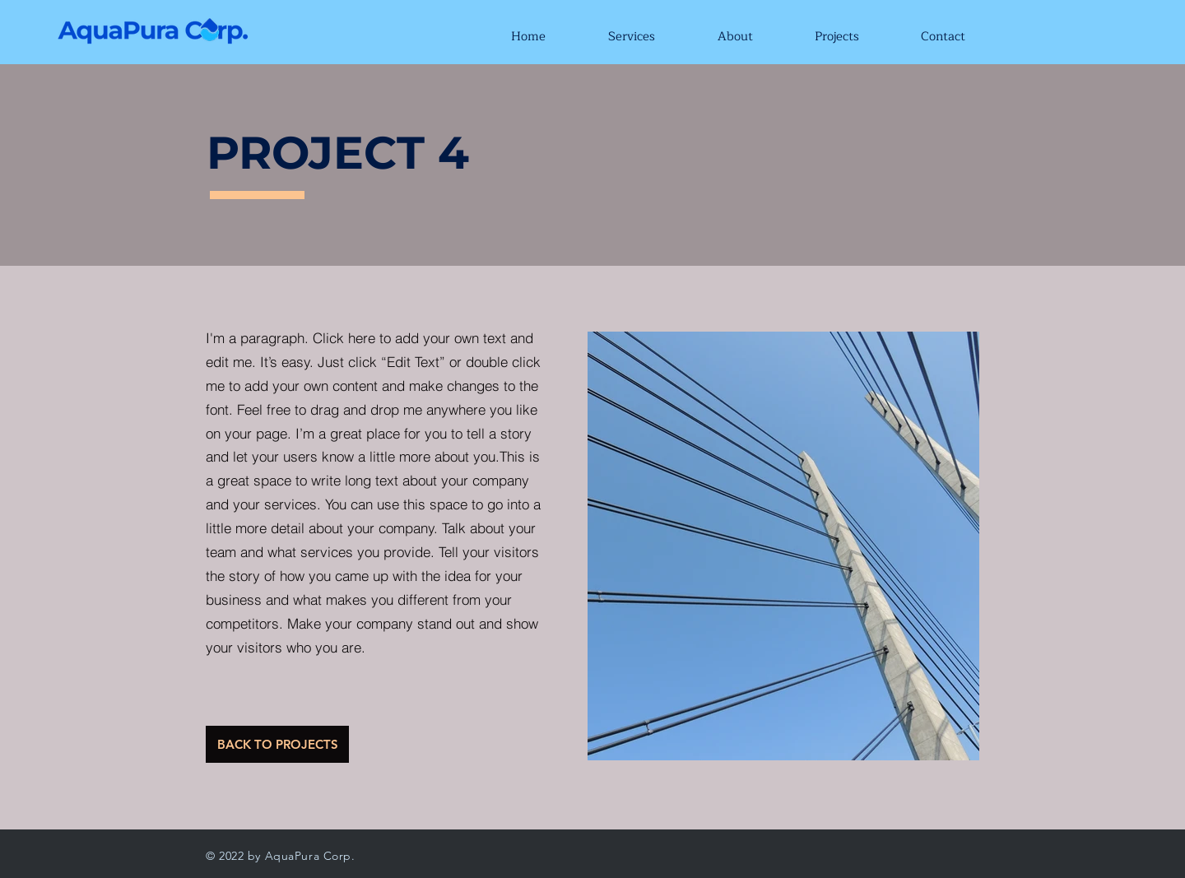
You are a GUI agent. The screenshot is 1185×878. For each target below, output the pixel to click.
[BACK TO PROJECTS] (277, 744)
